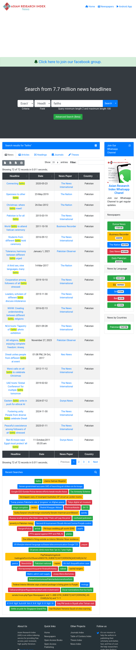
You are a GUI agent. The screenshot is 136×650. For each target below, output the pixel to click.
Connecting (23, 183)
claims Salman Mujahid (55, 421)
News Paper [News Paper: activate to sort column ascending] (73, 176)
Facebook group (26, 590)
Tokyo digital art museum (79, 442)
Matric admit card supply (38, 514)
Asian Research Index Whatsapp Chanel (119, 189)
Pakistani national (43, 503)
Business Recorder (119, 236)
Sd (119, 291)
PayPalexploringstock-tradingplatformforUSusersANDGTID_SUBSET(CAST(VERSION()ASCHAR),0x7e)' (50, 496)
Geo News (119, 251)
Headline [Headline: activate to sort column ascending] (22, 176)
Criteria (25, 108)
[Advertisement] (68, 35)
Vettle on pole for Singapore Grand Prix (28, 549)
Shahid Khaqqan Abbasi (51, 447)
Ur (119, 278)
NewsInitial (26, 503)
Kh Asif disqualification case (76, 503)
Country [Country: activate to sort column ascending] (91, 176)
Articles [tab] (23, 154)
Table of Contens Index (80, 576)
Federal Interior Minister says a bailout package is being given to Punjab (45, 524)
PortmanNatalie (72, 447)
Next (95, 402)
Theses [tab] (73, 154)
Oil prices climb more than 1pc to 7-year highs (50, 490)
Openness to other (23, 194)
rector (34, 447)
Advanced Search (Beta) (67, 116)
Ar (119, 305)
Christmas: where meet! (23, 201)
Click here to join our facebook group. (70, 62)
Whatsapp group (26, 594)
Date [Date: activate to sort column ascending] (53, 176)
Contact (78, 633)
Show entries (56, 162)
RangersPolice (24, 469)
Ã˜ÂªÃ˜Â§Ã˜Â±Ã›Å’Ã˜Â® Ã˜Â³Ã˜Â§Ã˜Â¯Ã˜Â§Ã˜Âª (30, 543)
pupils (80, 469)
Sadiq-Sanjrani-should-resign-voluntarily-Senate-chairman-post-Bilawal (46, 453)
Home (47, 572)
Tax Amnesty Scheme (80, 432)
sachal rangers (76, 509)
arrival (37, 469)
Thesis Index (76, 580)
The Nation (75, 194)
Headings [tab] (40, 154)
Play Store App (51, 595)
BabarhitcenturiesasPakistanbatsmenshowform (50, 519)
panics (15, 503)
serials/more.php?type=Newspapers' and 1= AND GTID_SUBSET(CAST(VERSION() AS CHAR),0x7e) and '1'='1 (50, 536)
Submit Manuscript (53, 591)
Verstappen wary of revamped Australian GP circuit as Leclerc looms (51, 437)
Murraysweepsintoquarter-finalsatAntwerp (37, 509)
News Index (75, 584)
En (119, 284)
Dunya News (74, 348)
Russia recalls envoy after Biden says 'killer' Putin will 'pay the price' (40, 458)
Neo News (74, 315)
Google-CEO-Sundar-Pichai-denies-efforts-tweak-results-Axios (39, 432)
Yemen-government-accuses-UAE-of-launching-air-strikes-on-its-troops (50, 426)
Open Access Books (53, 580)
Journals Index (77, 572)
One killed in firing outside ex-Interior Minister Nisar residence (51, 479)
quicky (84, 453)
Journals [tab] (57, 154)
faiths (28, 145)
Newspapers (50, 576)
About (67, 633)
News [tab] (9, 154)
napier (57, 503)
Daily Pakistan (119, 260)
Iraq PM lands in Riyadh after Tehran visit (75, 543)
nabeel (63, 509)
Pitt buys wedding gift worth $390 (59, 469)
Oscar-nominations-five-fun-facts (77, 530)
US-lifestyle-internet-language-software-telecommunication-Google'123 (46, 484)
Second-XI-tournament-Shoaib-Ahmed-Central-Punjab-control (63, 463)
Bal (119, 298)
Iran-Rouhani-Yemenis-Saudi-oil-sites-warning (69, 549)
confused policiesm (83, 458)
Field (42, 108)
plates (69, 474)
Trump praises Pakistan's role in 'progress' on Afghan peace (37, 442)
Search (108, 103)
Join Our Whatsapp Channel (112, 149)
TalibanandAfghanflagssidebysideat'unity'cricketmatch (34, 530)
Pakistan (119, 327)
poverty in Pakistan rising (21, 463)
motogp (84, 524)
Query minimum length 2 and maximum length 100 (84, 108)
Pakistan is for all (23, 208)
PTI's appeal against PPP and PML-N (46, 474)
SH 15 (85, 447)
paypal (84, 484)
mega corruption (20, 447)
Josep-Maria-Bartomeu (63, 514)
